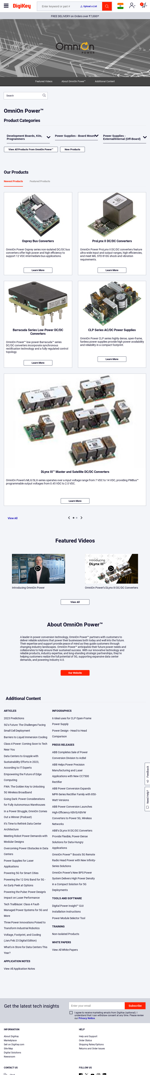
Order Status (85, 1040)
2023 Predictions (14, 718)
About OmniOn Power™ (74, 81)
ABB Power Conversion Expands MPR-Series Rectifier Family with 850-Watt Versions (74, 794)
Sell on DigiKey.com (14, 1044)
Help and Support (88, 1036)
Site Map (8, 1048)
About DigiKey (11, 1036)
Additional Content (105, 81)
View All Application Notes (19, 968)
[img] (22, 7)
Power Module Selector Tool (68, 918)
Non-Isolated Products (65, 934)
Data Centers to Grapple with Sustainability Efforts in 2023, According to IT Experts (21, 762)
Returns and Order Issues (92, 1048)
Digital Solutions (12, 1052)
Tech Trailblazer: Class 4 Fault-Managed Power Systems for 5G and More (26, 910)
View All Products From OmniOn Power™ (30, 149)
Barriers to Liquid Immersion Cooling (25, 737)
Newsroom (9, 1056)
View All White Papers (65, 949)
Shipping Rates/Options (91, 1044)
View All (13, 518)
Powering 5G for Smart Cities (21, 873)
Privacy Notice (87, 1018)
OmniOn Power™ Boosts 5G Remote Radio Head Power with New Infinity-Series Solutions (74, 860)
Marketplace (10, 1040)
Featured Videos (43, 81)
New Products (72, 149)
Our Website (75, 672)
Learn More (38, 270)
